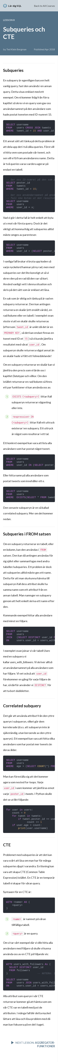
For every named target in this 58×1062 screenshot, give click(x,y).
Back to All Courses (44, 5)
